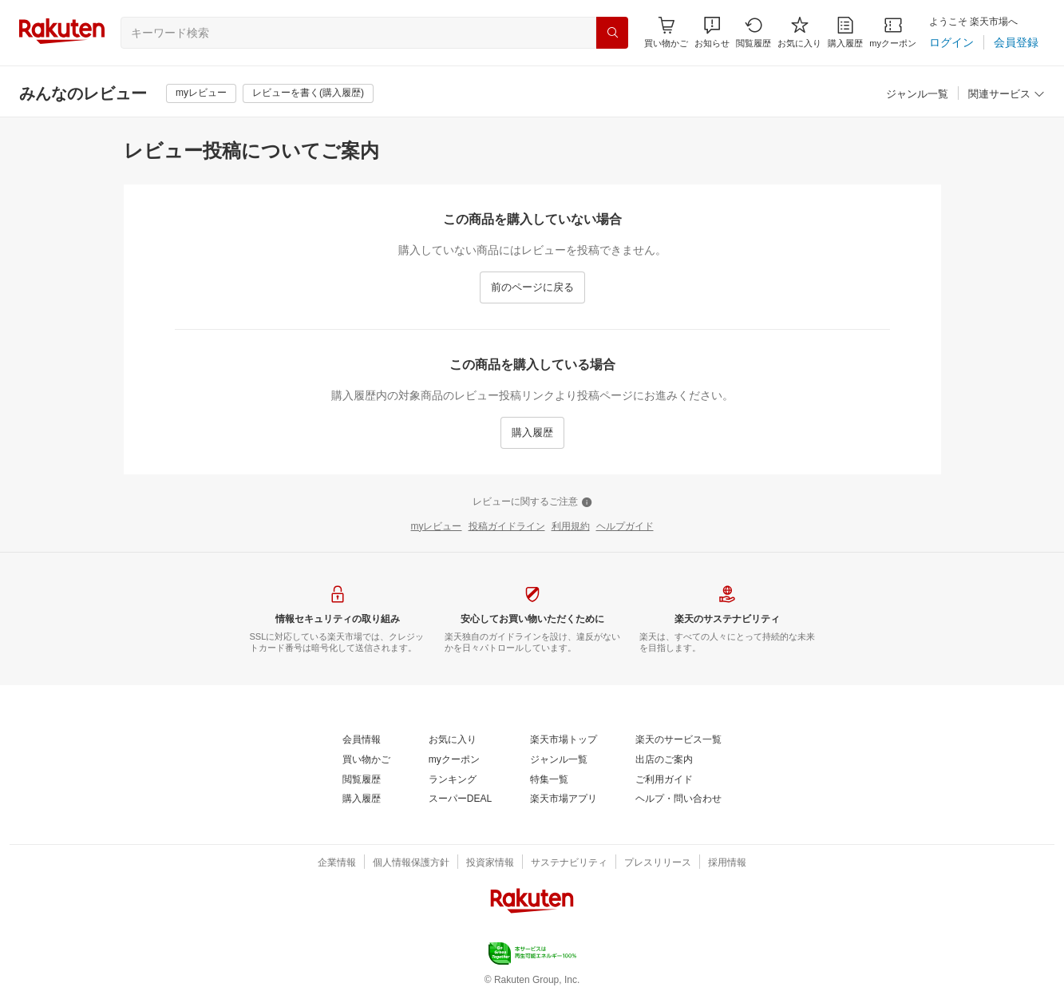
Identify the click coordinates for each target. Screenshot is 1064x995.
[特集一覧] (549, 780)
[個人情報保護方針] (411, 863)
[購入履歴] (845, 32)
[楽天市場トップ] (563, 740)
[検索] (612, 33)
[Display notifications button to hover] (666, 32)
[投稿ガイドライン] (507, 527)
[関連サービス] (1006, 94)
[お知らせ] (712, 32)
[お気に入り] (799, 32)
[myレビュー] (201, 93)
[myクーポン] (892, 32)
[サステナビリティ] (569, 863)
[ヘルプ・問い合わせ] (678, 799)
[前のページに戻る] (532, 287)
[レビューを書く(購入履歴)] (308, 93)
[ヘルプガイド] (625, 527)
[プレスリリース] (657, 863)
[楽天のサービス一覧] (678, 740)
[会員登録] (1016, 42)
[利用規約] (571, 527)
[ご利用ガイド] (664, 780)
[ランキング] (453, 780)
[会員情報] (361, 740)
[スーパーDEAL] (460, 799)
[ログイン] (951, 42)
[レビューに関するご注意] (532, 502)
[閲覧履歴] (753, 32)
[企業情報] (337, 863)
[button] (712, 32)
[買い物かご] (366, 760)
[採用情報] (727, 863)
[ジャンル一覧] (917, 94)
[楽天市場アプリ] (563, 799)
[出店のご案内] (664, 760)
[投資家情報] (490, 863)
